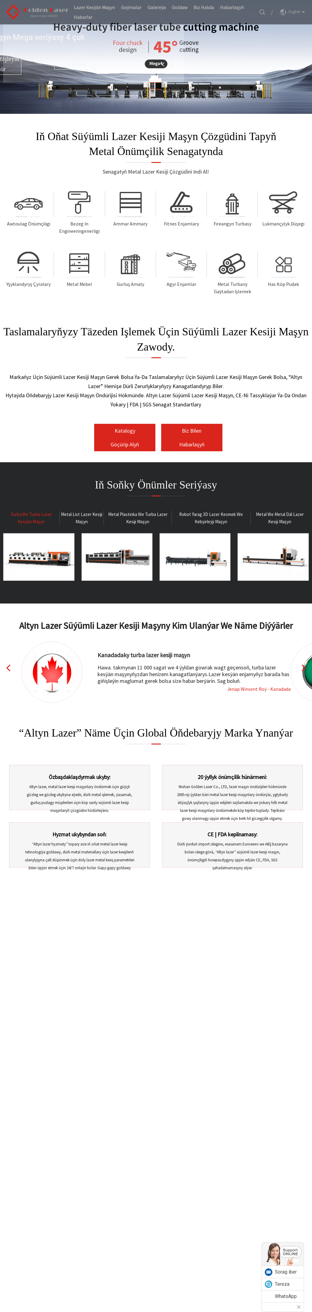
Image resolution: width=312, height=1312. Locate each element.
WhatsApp (286, 1296)
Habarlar (83, 17)
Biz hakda (203, 7)
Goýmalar (131, 7)
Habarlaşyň (232, 7)
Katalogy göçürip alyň (125, 437)
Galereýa (156, 7)
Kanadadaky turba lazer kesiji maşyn (144, 655)
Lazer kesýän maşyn (94, 7)
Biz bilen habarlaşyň (191, 437)
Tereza (282, 1284)
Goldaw (179, 7)
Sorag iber (286, 1272)
